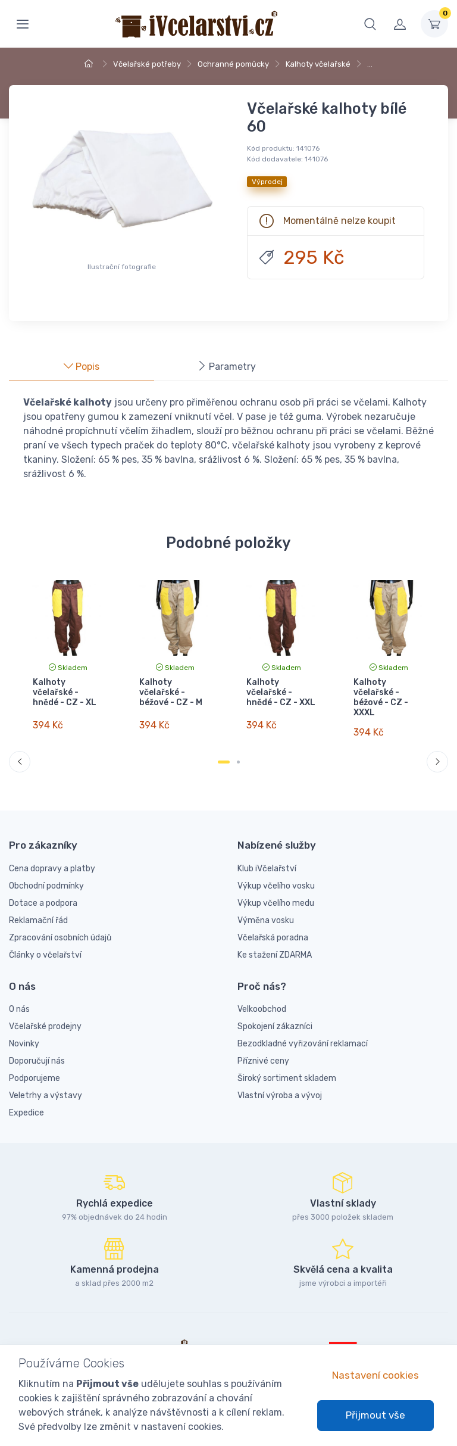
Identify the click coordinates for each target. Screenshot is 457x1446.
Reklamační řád (38, 911)
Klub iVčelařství (266, 859)
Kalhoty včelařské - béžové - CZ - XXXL (380, 697)
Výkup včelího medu (275, 894)
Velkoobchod (261, 1000)
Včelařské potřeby (147, 64)
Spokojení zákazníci (274, 1017)
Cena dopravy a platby (52, 859)
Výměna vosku (265, 911)
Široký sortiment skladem (286, 1069)
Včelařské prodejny (45, 1017)
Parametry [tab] (226, 366)
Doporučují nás (37, 1052)
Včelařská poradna (272, 928)
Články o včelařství (45, 945)
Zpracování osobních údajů (60, 928)
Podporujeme (34, 1069)
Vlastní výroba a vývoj (279, 1087)
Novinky (24, 1035)
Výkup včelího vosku (276, 876)
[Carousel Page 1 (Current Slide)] (224, 753)
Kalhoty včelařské (318, 64)
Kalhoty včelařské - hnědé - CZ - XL (64, 692)
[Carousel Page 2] (238, 753)
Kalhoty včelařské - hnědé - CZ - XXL (280, 692)
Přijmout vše (375, 1415)
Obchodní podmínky (46, 876)
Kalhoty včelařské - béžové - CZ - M (170, 692)
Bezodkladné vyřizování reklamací (302, 1035)
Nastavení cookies (375, 1375)
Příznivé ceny (263, 1052)
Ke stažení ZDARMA (274, 945)
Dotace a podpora (43, 894)
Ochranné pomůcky (233, 64)
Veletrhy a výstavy (45, 1087)
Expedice (26, 1104)
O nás (19, 1000)
